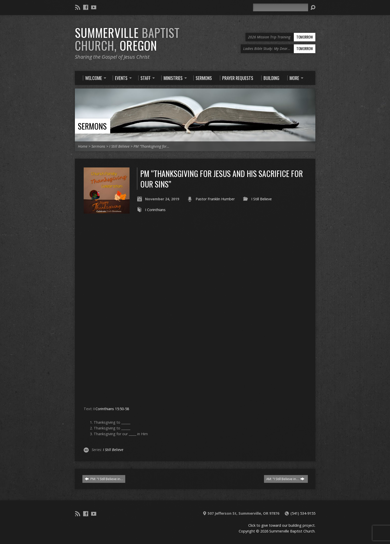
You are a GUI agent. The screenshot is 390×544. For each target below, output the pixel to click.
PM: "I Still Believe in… (104, 479)
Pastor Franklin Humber (215, 199)
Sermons (92, 126)
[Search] (280, 7)
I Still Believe (119, 146)
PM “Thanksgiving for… (151, 146)
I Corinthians (155, 209)
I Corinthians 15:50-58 (111, 408)
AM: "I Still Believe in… (285, 479)
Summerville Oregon (127, 39)
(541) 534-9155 (303, 513)
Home (82, 146)
